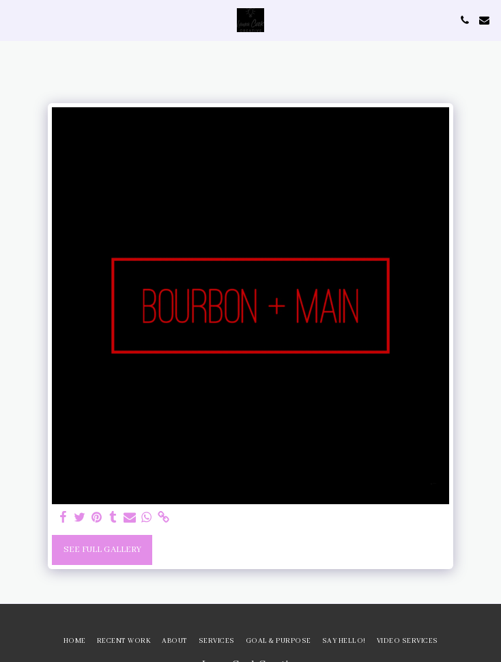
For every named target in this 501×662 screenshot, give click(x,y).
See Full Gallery (102, 549)
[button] (15, 20)
